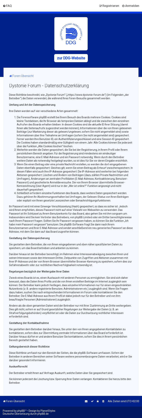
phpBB (21, 410)
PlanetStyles (47, 410)
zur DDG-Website (71, 58)
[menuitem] (7, 5)
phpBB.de (43, 413)
